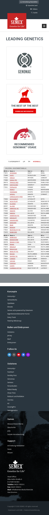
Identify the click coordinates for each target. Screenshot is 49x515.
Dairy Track (11, 317)
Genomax (11, 379)
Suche (34, 13)
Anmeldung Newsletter (28, 2)
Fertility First (12, 375)
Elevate (10, 307)
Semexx (10, 382)
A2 (8, 403)
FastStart (10, 372)
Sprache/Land (31, 5)
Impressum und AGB (15, 510)
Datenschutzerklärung (32, 510)
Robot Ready (12, 389)
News (9, 449)
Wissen (10, 453)
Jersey (9, 335)
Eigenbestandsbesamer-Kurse (18, 314)
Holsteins (10, 332)
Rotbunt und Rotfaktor (15, 396)
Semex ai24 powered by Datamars (20, 310)
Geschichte (11, 427)
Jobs (8, 431)
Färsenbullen (12, 386)
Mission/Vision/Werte (15, 424)
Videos (33, 9)
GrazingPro (11, 407)
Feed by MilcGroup (14, 321)
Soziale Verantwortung (15, 434)
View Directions (12, 492)
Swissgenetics (12, 410)
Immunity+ (11, 296)
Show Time (11, 393)
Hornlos (10, 400)
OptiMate (10, 303)
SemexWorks (12, 300)
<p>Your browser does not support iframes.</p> (24, 213)
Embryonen (11, 342)
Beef (9, 339)
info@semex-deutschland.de (22, 490)
